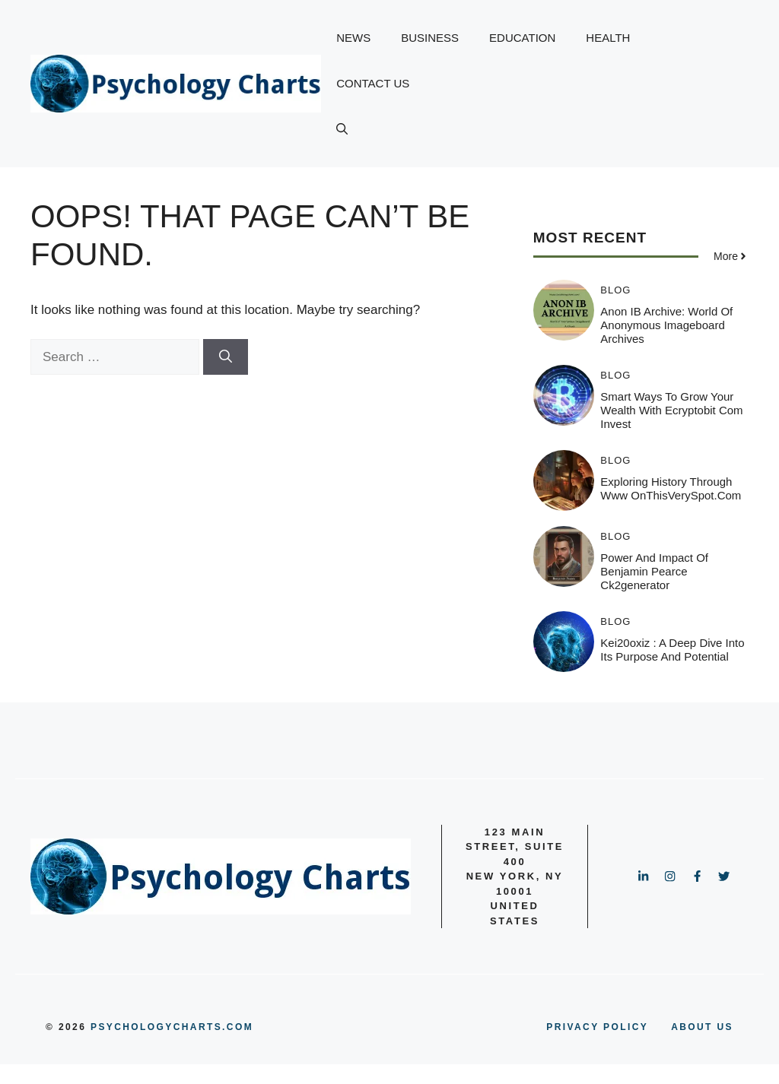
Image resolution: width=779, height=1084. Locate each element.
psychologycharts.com (172, 1027)
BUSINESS (430, 37)
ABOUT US (702, 1027)
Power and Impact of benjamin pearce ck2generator (654, 571)
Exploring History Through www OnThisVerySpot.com (670, 488)
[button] (342, 129)
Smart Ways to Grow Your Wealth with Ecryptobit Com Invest (671, 410)
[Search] (225, 357)
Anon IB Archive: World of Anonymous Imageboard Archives (666, 325)
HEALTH (608, 37)
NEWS (353, 37)
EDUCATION (522, 37)
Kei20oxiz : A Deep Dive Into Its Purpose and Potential (672, 649)
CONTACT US (372, 83)
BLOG (615, 290)
